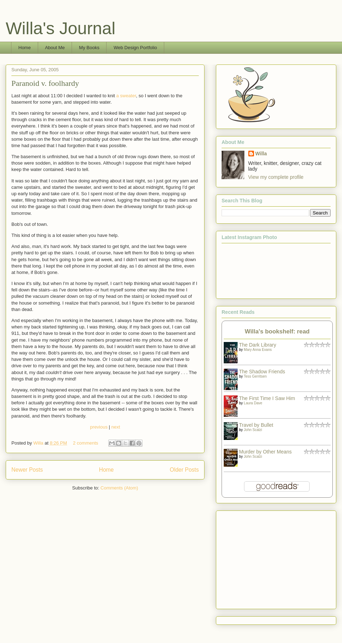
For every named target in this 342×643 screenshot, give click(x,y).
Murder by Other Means (265, 452)
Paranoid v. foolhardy (45, 83)
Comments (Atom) (119, 488)
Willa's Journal (60, 28)
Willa (39, 443)
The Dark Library (257, 345)
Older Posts (184, 470)
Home (25, 47)
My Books (89, 47)
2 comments (85, 443)
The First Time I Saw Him (267, 398)
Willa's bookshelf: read (277, 331)
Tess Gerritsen (255, 376)
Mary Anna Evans (257, 350)
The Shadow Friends (262, 371)
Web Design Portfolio (135, 47)
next (116, 427)
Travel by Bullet (256, 425)
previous (99, 427)
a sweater (126, 95)
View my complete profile (276, 177)
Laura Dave (253, 403)
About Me (55, 47)
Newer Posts (27, 470)
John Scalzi (253, 430)
